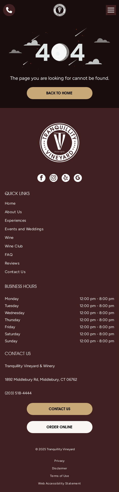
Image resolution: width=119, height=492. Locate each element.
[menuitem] (59, 203)
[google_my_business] (78, 178)
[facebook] (41, 178)
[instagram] (54, 178)
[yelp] (66, 178)
